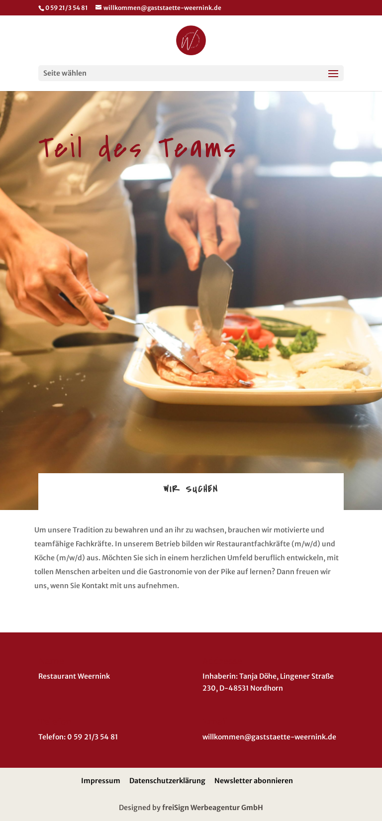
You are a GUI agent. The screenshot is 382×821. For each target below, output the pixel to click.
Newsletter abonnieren (253, 780)
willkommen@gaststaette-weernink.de (269, 736)
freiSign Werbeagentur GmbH (212, 807)
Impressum (100, 780)
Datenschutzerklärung (167, 780)
